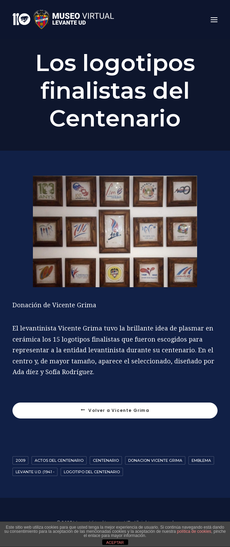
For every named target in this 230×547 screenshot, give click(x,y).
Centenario (106, 460)
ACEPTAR (115, 542)
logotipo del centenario (92, 471)
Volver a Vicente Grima (115, 410)
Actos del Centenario (59, 460)
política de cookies (194, 531)
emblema (201, 460)
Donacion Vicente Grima (155, 460)
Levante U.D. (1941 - (35, 471)
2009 (20, 460)
